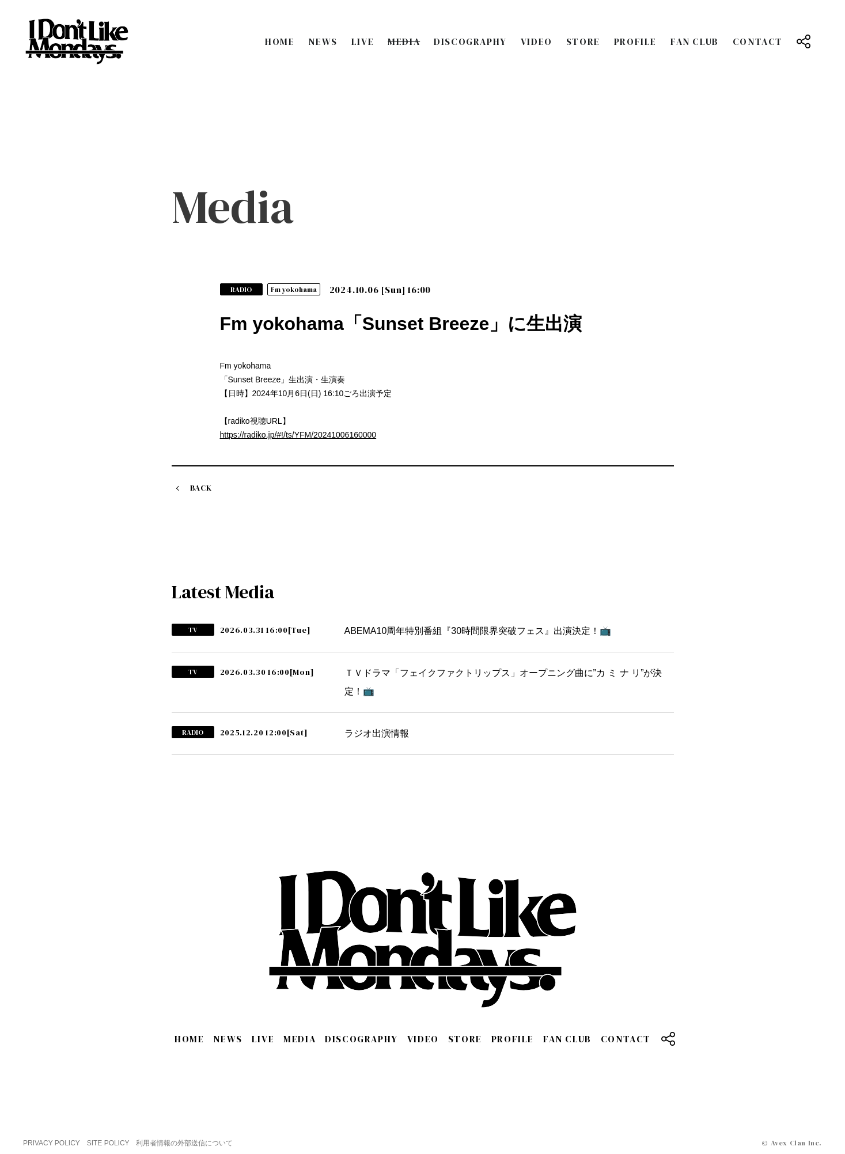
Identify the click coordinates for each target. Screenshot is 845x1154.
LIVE (362, 41)
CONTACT (758, 41)
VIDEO (536, 41)
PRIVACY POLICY (51, 1143)
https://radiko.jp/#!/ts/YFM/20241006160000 (298, 434)
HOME (279, 41)
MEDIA (404, 41)
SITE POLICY (108, 1143)
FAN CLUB (694, 41)
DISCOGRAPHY (470, 41)
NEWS (322, 41)
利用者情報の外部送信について (185, 1143)
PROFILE (635, 41)
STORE (583, 41)
